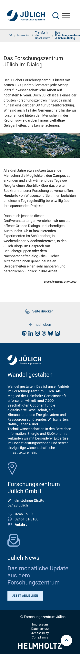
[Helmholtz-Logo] (40, 647)
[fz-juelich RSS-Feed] (56, 334)
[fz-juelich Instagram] (36, 334)
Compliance (40, 637)
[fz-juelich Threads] (43, 334)
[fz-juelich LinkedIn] (29, 334)
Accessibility (40, 633)
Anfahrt (21, 524)
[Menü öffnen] (66, 16)
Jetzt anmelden (25, 595)
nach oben (39, 324)
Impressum (40, 624)
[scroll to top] (66, 640)
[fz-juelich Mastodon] (23, 334)
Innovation (23, 35)
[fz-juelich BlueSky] (49, 334)
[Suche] (55, 15)
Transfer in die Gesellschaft (42, 35)
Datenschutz (40, 629)
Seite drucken (39, 311)
